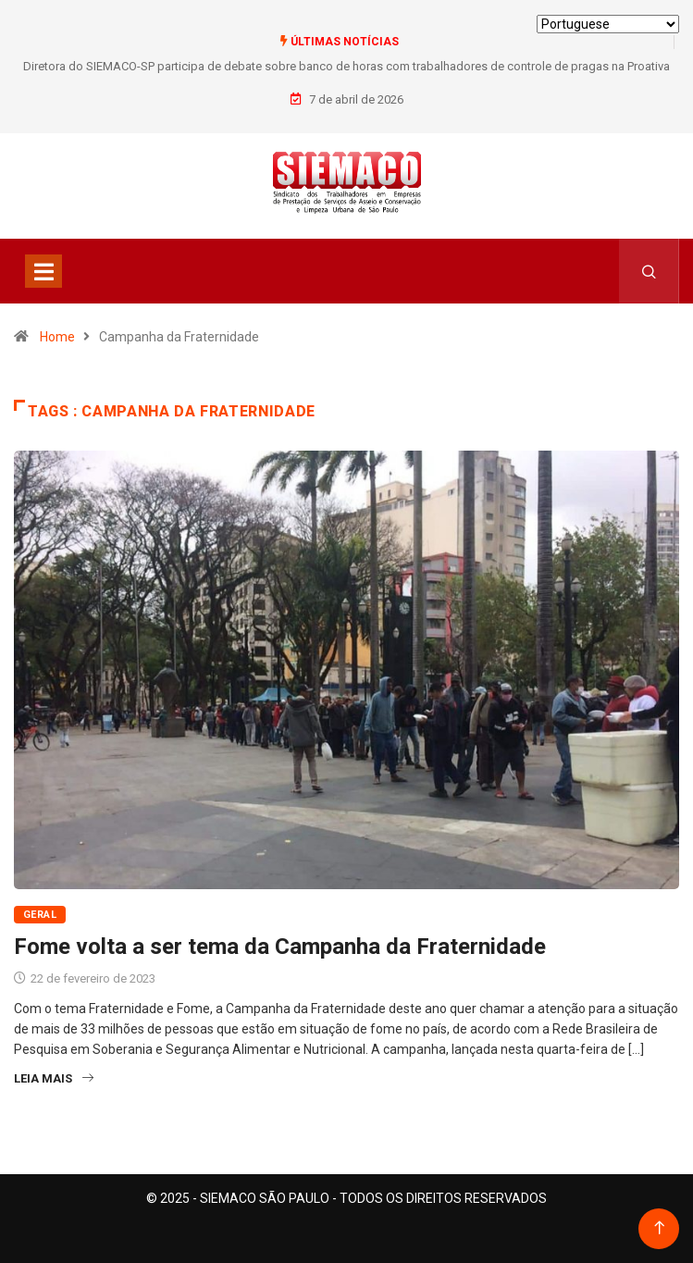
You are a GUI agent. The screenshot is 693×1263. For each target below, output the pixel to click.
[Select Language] (608, 24)
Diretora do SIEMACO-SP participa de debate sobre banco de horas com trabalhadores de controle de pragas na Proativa (346, 66)
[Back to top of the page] (659, 1228)
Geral (39, 915)
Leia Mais (53, 1078)
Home (57, 336)
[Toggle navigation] (43, 271)
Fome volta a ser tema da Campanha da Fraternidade (280, 947)
